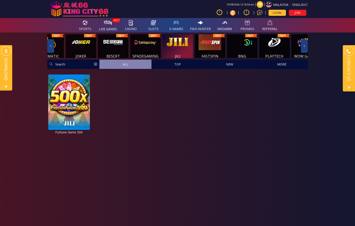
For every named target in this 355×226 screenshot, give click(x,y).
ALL (125, 64)
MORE (281, 64)
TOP (177, 64)
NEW (229, 64)
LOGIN (277, 13)
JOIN (297, 13)
